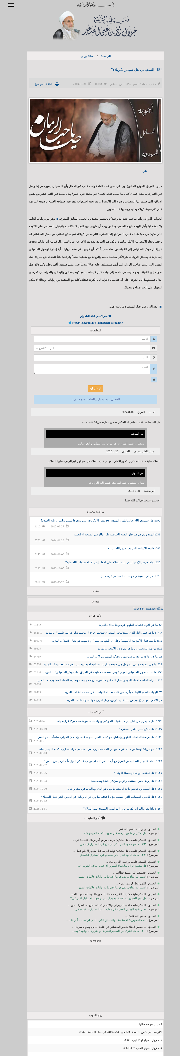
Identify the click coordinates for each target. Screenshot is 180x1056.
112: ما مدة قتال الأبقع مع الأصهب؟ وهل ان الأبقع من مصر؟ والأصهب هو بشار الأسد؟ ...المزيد (102, 640)
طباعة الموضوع (38, 84)
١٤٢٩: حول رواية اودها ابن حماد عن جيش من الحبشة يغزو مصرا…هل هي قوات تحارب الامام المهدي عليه (95, 749)
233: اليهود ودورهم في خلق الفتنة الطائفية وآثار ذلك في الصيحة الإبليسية (111, 534)
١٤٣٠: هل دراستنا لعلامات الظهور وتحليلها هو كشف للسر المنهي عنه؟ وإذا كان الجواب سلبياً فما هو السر (95, 737)
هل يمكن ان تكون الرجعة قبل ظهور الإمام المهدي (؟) (110, 833)
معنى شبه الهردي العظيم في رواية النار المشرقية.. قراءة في (105, 909)
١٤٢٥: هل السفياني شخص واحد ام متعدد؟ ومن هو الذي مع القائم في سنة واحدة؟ (109, 788)
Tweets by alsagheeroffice (143, 608)
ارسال (90, 388)
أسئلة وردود (82, 55)
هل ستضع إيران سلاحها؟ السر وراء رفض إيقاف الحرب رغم (106, 865)
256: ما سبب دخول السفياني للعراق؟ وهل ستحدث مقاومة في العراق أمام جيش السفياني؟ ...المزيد (98, 672)
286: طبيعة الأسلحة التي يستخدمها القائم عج (128, 548)
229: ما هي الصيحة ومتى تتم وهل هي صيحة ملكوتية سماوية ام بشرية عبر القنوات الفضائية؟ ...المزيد (97, 664)
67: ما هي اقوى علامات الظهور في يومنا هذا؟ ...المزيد (125, 624)
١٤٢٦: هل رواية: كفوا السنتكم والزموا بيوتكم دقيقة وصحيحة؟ (121, 780)
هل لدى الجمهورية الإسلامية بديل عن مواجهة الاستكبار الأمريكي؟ (103, 898)
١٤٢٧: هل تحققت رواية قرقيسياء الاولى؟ (133, 772)
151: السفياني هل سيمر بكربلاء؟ (131, 69)
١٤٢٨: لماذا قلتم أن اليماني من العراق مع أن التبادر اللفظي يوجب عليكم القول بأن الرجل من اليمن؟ (98, 761)
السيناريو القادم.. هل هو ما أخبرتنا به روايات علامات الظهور (106, 876)
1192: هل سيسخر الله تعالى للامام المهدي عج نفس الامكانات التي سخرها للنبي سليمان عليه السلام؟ (95, 520)
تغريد (138, 170)
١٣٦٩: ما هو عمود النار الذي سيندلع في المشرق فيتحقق (107, 844)
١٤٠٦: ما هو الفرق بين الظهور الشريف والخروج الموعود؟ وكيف (103, 930)
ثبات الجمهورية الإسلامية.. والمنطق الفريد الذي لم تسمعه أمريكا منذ (101, 920)
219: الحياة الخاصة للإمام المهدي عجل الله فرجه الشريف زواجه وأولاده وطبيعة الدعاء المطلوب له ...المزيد (94, 680)
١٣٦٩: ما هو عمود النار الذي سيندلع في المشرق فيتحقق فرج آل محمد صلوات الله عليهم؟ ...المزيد (99, 632)
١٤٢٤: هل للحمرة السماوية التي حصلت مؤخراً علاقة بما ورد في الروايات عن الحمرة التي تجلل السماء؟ (96, 796)
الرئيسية (100, 55)
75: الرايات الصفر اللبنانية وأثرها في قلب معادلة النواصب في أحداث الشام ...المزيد (108, 692)
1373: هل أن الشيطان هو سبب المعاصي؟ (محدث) (125, 576)
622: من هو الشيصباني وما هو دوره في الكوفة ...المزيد (124, 648)
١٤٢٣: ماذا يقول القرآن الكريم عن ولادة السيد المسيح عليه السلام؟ (117, 808)
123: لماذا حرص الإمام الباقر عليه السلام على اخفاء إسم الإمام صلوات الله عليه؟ (107, 562)
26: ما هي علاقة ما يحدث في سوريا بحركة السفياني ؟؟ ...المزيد (119, 656)
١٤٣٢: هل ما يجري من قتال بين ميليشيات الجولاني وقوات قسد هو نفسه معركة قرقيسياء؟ (104, 721)
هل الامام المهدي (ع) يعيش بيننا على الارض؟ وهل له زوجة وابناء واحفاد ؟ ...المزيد (109, 700)
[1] (52, 218)
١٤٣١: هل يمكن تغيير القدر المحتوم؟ (135, 728)
